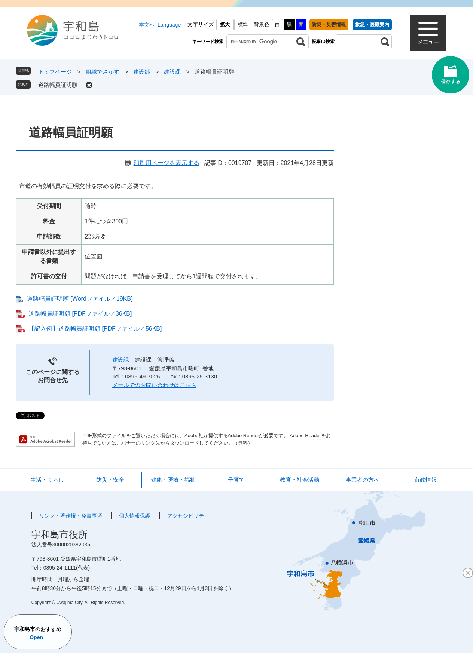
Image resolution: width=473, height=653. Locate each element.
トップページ (55, 71)
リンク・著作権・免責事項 (70, 516)
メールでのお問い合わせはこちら (154, 385)
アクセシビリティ (188, 516)
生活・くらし (47, 479)
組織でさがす (102, 71)
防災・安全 (110, 479)
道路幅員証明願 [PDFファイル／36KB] (80, 313)
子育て (236, 479)
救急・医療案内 (372, 24)
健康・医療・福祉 (173, 479)
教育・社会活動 (299, 479)
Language (169, 25)
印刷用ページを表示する (166, 163)
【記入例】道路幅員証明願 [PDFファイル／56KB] (95, 328)
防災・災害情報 (329, 24)
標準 (243, 24)
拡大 (225, 24)
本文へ (147, 25)
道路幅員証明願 (57, 85)
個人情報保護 (134, 516)
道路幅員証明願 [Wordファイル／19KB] (79, 298)
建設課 (172, 71)
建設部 (141, 71)
